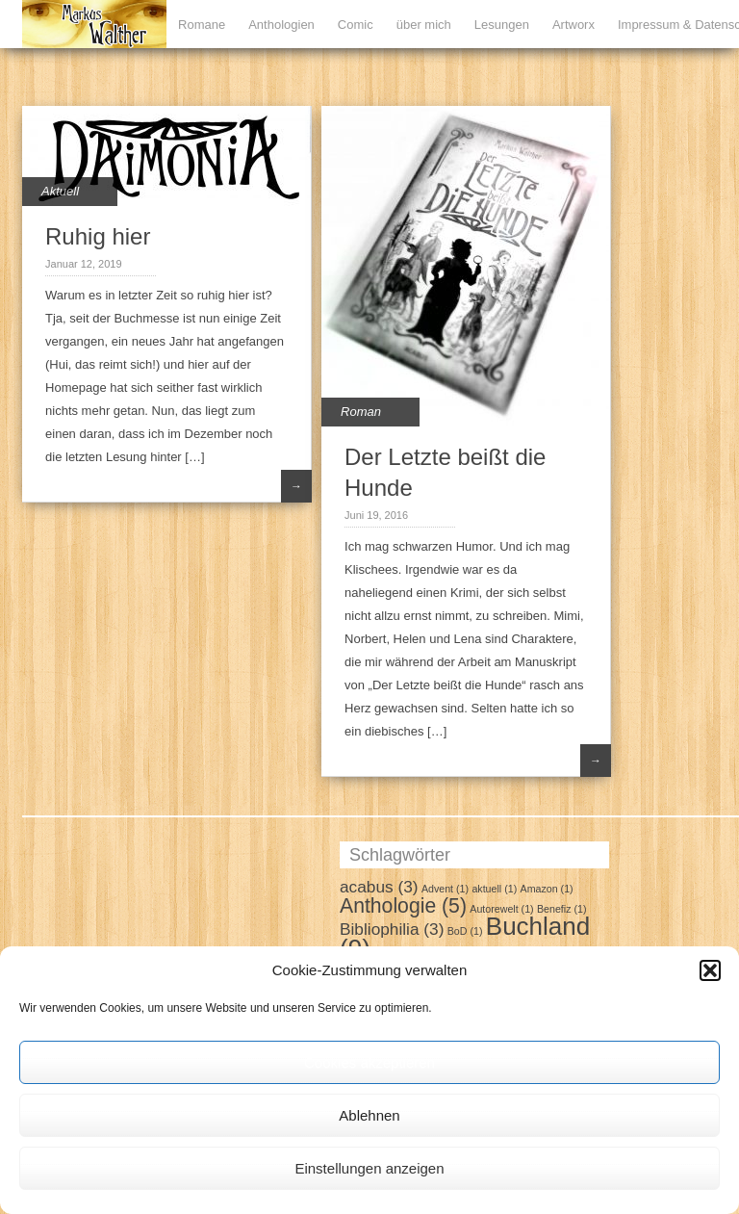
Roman (361, 411)
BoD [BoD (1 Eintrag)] (465, 931)
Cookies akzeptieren (369, 1062)
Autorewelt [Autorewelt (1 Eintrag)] (501, 909)
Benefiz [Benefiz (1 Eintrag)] (562, 909)
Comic (355, 24)
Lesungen (501, 24)
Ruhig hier (97, 236)
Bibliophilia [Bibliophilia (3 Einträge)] (392, 929)
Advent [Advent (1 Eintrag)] (445, 888)
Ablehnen (369, 1115)
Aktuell (60, 191)
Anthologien (281, 24)
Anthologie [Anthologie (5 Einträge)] (403, 905)
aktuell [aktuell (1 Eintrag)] (494, 888)
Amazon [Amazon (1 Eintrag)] (547, 888)
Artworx (573, 24)
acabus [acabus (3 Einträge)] (379, 886)
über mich (423, 24)
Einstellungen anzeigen (369, 1168)
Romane (201, 24)
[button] (710, 970)
